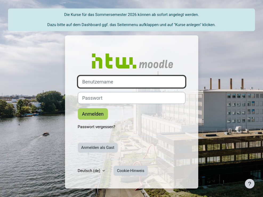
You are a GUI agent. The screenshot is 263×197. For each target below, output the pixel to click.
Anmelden (93, 114)
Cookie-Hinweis (130, 170)
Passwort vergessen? (96, 126)
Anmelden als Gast (98, 147)
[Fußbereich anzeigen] (249, 183)
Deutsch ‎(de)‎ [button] (89, 170)
